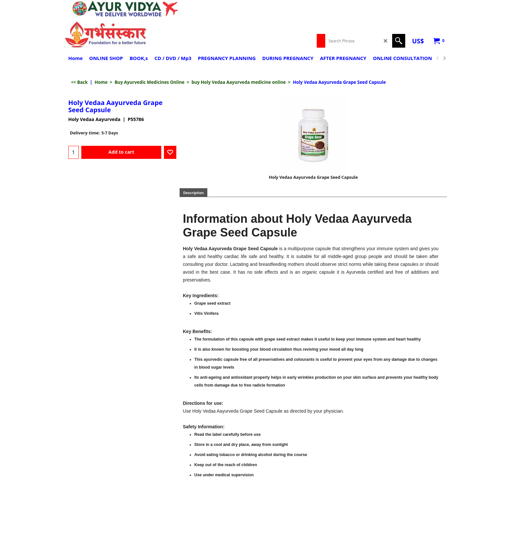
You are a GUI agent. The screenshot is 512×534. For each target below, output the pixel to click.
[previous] (437, 58)
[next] (444, 58)
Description (193, 192)
